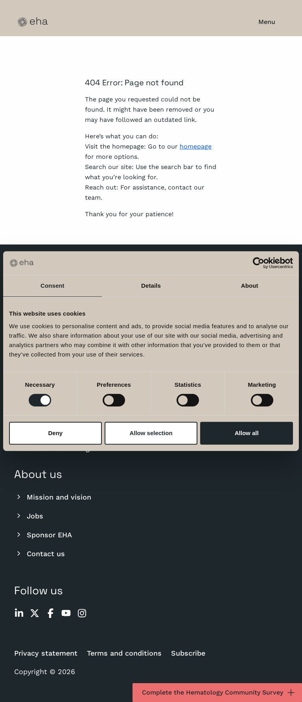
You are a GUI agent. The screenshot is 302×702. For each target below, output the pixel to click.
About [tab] (249, 285)
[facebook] (50, 613)
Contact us (39, 553)
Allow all (247, 433)
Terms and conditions (124, 653)
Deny (55, 433)
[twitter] (34, 613)
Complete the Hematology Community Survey (219, 692)
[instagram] (82, 613)
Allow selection (150, 433)
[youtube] (66, 613)
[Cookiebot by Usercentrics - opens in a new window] (258, 263)
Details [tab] (151, 285)
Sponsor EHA (43, 534)
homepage (196, 146)
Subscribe (188, 653)
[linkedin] (19, 613)
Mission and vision (52, 497)
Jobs (28, 515)
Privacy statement (45, 653)
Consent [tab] (52, 285)
